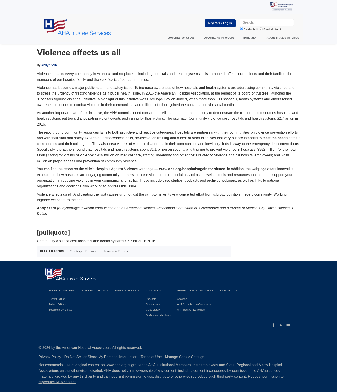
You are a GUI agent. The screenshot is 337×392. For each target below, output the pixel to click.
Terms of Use (151, 357)
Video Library (153, 309)
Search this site (251, 29)
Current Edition (57, 298)
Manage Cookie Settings (184, 357)
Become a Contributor (61, 309)
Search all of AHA (272, 29)
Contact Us (228, 290)
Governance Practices (219, 37)
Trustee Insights (61, 290)
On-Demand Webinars (158, 315)
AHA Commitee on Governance (194, 304)
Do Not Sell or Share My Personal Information (100, 357)
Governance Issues (181, 37)
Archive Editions (58, 304)
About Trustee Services (283, 37)
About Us (182, 298)
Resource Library (94, 290)
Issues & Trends (116, 251)
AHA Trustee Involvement (191, 309)
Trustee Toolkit (127, 290)
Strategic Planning (84, 251)
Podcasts (151, 298)
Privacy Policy (50, 357)
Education (153, 290)
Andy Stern (49, 65)
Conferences (153, 304)
